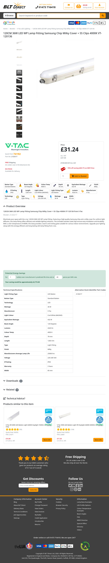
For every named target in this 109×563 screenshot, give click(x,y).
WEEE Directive (82, 520)
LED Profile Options (84, 505)
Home (5, 29)
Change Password (41, 505)
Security (59, 499)
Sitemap (16, 518)
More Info (47, 440)
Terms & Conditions (20, 512)
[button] (104, 425)
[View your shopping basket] (84, 6)
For (6, 277)
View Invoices (39, 512)
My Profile (38, 502)
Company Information (23, 499)
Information (82, 499)
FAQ (78, 517)
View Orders (39, 508)
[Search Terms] (58, 15)
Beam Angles (81, 514)
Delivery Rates (19, 508)
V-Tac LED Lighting (23, 29)
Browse (9, 15)
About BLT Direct (20, 505)
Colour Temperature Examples (84, 509)
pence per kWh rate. (70, 277)
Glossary (80, 527)
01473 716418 (46, 7)
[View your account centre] (99, 6)
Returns (37, 524)
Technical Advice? (14, 398)
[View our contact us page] (68, 6)
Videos (79, 530)
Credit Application (41, 518)
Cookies (58, 502)
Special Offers (82, 523)
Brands (12, 29)
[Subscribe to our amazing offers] (33, 485)
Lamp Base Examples (84, 502)
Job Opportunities (20, 515)
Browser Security (62, 505)
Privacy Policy (60, 508)
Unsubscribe (39, 521)
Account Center (41, 499)
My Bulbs (38, 515)
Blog (15, 502)
